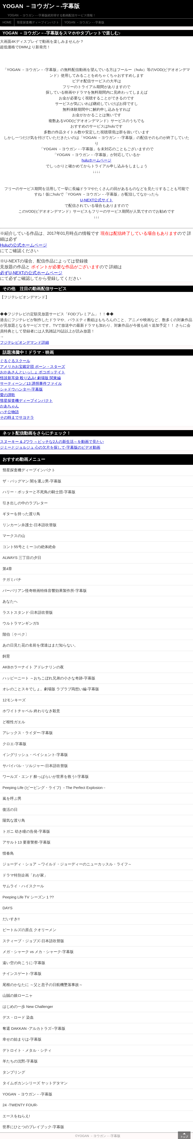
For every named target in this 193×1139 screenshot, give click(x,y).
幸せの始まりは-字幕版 (22, 1039)
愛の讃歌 (7, 395)
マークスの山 (14, 536)
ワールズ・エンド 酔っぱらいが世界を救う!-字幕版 (46, 776)
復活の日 (10, 809)
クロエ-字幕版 (14, 744)
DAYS (8, 908)
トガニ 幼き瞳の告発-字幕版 (26, 831)
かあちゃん (9, 406)
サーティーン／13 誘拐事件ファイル (31, 383)
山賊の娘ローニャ (18, 995)
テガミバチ (12, 579)
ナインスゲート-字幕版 (22, 973)
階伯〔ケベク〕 (16, 634)
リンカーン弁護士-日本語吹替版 (30, 525)
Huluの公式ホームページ (23, 245)
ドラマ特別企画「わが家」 (25, 875)
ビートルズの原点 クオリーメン (29, 930)
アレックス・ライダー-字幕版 (28, 733)
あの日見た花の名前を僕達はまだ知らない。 (40, 645)
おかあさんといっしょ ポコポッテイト (32, 372)
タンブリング (14, 1072)
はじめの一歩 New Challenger (28, 1006)
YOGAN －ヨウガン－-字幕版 (84, 22)
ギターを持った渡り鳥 (21, 514)
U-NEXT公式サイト (96, 200)
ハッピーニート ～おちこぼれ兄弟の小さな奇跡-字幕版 (49, 678)
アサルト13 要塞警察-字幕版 (27, 842)
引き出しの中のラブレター (25, 503)
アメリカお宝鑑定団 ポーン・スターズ (32, 366)
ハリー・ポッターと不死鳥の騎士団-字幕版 (39, 492)
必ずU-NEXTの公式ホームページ (31, 273)
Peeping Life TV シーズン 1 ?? (28, 897)
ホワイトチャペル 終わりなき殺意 (31, 711)
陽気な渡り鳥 (14, 820)
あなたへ (10, 601)
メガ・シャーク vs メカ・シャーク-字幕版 (38, 952)
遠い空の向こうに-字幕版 (24, 963)
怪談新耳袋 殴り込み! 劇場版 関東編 (30, 378)
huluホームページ (96, 160)
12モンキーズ (14, 700)
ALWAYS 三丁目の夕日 (22, 557)
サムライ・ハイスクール (23, 886)
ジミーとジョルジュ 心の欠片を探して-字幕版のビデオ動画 (50, 447)
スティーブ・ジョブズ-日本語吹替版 (33, 941)
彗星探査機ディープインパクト (38, 22)
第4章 (7, 568)
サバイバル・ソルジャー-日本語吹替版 (35, 766)
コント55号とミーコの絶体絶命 (29, 547)
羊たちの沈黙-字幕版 (20, 1061)
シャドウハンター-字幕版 (21, 389)
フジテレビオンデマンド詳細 (24, 342)
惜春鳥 (8, 853)
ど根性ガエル (14, 722)
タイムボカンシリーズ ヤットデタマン (35, 1083)
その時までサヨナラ (17, 417)
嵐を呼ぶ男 (12, 798)
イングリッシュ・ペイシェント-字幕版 (35, 754)
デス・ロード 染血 (18, 1017)
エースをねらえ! (16, 1116)
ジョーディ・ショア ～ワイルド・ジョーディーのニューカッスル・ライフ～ (67, 864)
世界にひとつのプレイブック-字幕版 (33, 1127)
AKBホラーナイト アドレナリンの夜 (33, 667)
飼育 (6, 656)
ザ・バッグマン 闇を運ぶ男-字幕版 (32, 481)
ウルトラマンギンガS (21, 623)
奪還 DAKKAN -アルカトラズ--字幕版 (34, 1028)
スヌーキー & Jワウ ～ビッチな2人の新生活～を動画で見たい (52, 441)
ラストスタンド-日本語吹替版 (28, 612)
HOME (7, 22)
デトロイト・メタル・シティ (27, 1050)
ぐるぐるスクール (15, 361)
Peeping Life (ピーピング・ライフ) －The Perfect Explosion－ (54, 787)
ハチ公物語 (9, 412)
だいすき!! (11, 919)
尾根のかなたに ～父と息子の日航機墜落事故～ (43, 984)
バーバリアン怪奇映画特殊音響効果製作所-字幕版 (45, 590)
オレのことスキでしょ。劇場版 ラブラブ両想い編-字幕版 (51, 689)
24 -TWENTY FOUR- (20, 1105)
